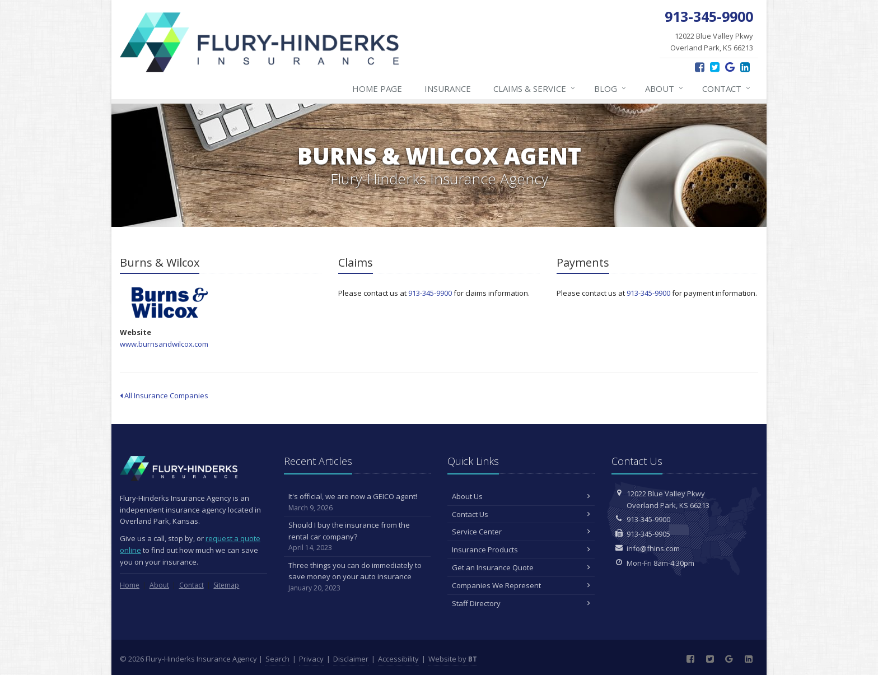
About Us (521, 496)
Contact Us (521, 514)
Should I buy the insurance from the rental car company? (357, 536)
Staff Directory (521, 603)
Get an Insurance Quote (521, 567)
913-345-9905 (648, 534)
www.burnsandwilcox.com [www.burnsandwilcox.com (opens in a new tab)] (164, 344)
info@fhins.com (653, 548)
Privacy (311, 659)
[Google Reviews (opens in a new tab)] (730, 67)
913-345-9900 (430, 293)
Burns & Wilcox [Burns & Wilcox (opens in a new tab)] (170, 302)
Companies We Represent (521, 585)
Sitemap (226, 585)
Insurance (447, 88)
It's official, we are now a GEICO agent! (357, 502)
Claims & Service (534, 88)
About (664, 88)
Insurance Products (521, 549)
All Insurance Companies (164, 395)
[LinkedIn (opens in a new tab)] (745, 67)
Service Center (521, 532)
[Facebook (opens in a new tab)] (699, 67)
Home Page (377, 88)
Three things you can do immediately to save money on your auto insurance (357, 577)
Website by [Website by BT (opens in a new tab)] (452, 659)
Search (277, 659)
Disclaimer (350, 659)
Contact (726, 88)
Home (129, 585)
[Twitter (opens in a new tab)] (715, 67)
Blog (610, 88)
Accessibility (398, 659)
